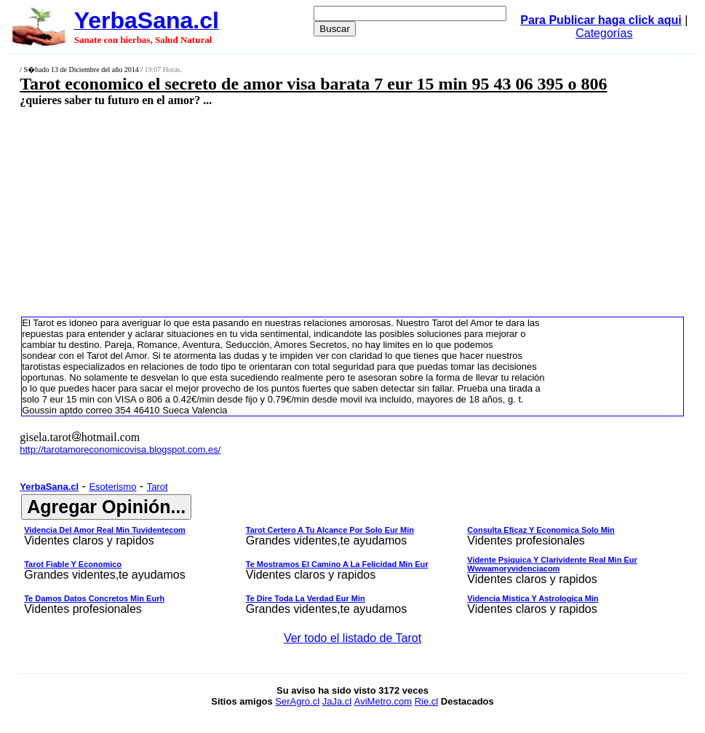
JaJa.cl (336, 701)
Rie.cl (427, 701)
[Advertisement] (294, 211)
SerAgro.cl (297, 701)
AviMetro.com (383, 701)
